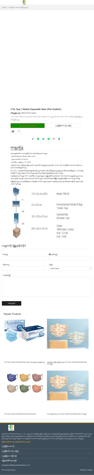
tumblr (59, 138)
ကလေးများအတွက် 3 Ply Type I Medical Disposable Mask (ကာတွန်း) (67, 414)
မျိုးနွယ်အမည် (53, 254)
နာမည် (5, 254)
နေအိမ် (4, 7)
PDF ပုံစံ (13, 131)
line (38, 138)
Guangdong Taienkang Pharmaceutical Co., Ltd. (16, 465)
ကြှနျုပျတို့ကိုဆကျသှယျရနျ (63, 126)
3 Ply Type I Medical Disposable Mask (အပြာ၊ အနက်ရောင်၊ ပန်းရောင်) (24, 362)
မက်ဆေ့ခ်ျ (6, 275)
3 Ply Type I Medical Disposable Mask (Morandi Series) (20, 414)
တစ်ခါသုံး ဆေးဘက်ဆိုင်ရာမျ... (19, 7)
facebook (32, 138)
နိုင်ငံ (51, 265)
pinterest (53, 138)
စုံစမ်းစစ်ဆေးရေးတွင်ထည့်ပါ (27, 126)
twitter (43, 138)
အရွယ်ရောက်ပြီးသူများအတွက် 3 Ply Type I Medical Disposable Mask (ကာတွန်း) (67, 363)
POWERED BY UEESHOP (86, 470)
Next (81, 58)
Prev (13, 58)
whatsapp (48, 138)
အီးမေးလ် (5, 265)
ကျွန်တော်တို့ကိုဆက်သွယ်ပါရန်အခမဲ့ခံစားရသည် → (16, 442)
